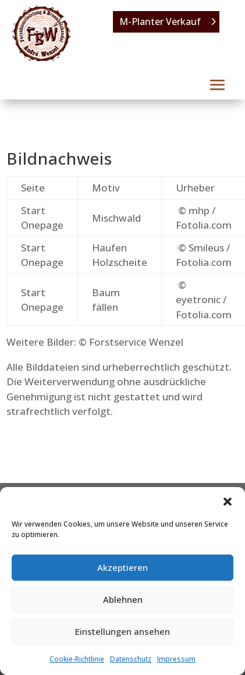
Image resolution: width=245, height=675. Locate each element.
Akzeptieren (122, 567)
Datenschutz (130, 659)
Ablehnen (123, 599)
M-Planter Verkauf (160, 21)
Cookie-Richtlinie (76, 659)
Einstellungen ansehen (122, 631)
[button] (227, 501)
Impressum (176, 659)
